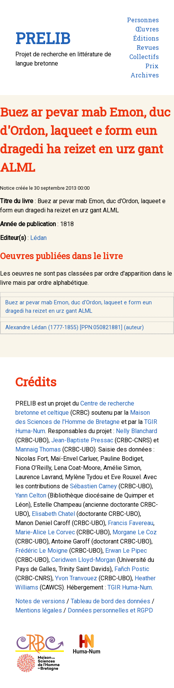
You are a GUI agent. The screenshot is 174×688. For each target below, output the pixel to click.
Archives (144, 75)
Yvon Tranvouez (76, 578)
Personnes (143, 20)
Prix (152, 66)
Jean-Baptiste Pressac (82, 440)
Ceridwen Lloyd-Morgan (83, 559)
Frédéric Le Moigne (41, 550)
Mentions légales (38, 610)
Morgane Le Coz (134, 532)
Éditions (146, 38)
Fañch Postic (131, 569)
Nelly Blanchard (136, 431)
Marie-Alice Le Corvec (45, 532)
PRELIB (42, 38)
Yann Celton (30, 495)
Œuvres (147, 29)
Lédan (38, 237)
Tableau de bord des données (110, 601)
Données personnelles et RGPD (110, 610)
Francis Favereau (130, 523)
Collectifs (144, 57)
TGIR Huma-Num (129, 587)
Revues (148, 47)
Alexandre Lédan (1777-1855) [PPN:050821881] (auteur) (74, 327)
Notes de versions (40, 601)
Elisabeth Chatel (53, 513)
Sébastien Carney (93, 486)
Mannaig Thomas (38, 449)
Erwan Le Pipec (126, 550)
